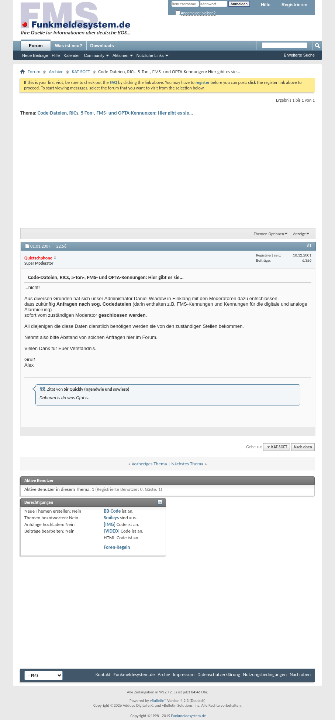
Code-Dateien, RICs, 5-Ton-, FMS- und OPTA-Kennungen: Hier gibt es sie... (115, 113)
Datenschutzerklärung (218, 674)
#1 (309, 245)
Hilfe (265, 4)
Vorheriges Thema (149, 463)
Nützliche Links (150, 55)
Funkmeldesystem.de (134, 674)
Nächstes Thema (187, 463)
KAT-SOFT (81, 71)
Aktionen (120, 55)
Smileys (111, 517)
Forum (35, 45)
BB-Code (112, 511)
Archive (56, 71)
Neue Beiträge (35, 55)
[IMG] (109, 524)
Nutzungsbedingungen (265, 674)
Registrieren (294, 4)
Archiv (164, 674)
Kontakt (103, 674)
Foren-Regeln (117, 547)
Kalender (71, 55)
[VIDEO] (112, 531)
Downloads (102, 45)
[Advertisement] (167, 170)
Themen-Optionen (269, 233)
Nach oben (303, 447)
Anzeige (299, 233)
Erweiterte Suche (299, 55)
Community (94, 55)
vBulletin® (158, 700)
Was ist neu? (68, 45)
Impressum (184, 674)
